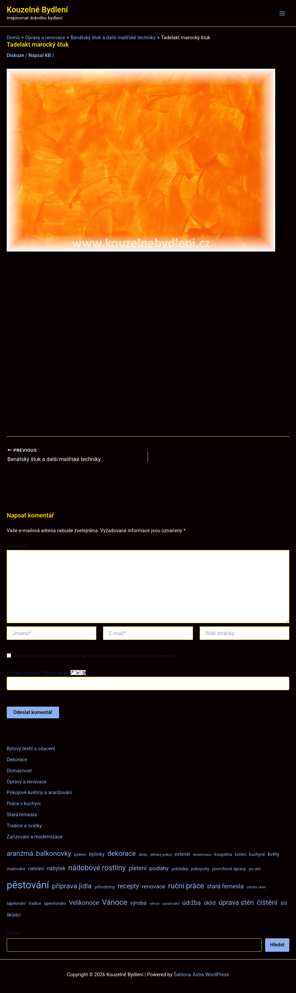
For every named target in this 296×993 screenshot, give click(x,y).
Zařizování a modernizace (34, 837)
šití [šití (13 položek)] (284, 903)
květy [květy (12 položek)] (273, 854)
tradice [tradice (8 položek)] (35, 903)
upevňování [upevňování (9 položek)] (55, 903)
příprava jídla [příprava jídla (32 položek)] (72, 886)
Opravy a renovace (27, 782)
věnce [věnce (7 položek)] (154, 903)
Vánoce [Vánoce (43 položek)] (115, 902)
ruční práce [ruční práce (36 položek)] (186, 886)
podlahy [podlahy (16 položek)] (159, 868)
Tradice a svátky (24, 826)
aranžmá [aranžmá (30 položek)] (20, 853)
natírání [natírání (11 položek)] (36, 868)
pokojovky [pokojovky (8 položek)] (200, 869)
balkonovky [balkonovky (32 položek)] (53, 853)
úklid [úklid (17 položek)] (210, 902)
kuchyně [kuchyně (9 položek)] (257, 854)
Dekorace (17, 760)
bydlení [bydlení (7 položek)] (80, 854)
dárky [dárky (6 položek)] (143, 854)
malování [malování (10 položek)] (16, 868)
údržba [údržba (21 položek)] (191, 902)
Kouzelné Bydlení (37, 9)
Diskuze (15, 55)
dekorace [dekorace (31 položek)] (121, 853)
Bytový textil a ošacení (31, 749)
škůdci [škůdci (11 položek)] (13, 915)
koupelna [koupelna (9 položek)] (223, 854)
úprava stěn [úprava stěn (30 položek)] (236, 902)
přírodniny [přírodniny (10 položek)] (105, 886)
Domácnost (19, 771)
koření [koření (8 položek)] (240, 854)
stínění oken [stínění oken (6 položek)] (256, 887)
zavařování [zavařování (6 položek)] (171, 903)
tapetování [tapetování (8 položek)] (16, 903)
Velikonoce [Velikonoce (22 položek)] (84, 902)
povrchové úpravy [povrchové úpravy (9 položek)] (229, 868)
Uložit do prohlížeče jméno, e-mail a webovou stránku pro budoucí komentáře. (97, 656)
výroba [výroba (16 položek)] (138, 903)
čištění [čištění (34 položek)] (267, 902)
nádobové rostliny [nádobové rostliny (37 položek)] (97, 868)
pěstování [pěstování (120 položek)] (28, 885)
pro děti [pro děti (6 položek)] (255, 869)
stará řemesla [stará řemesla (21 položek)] (225, 886)
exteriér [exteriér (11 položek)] (182, 854)
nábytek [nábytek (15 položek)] (56, 868)
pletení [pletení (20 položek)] (137, 868)
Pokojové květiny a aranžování (39, 792)
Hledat (13, 933)
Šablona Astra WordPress (201, 975)
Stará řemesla (22, 815)
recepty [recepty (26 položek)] (128, 886)
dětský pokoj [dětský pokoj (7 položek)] (161, 854)
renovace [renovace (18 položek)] (153, 886)
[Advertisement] (148, 344)
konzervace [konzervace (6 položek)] (202, 854)
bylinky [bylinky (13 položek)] (96, 854)
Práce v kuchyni (24, 804)
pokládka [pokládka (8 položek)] (179, 869)
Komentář (19, 546)
